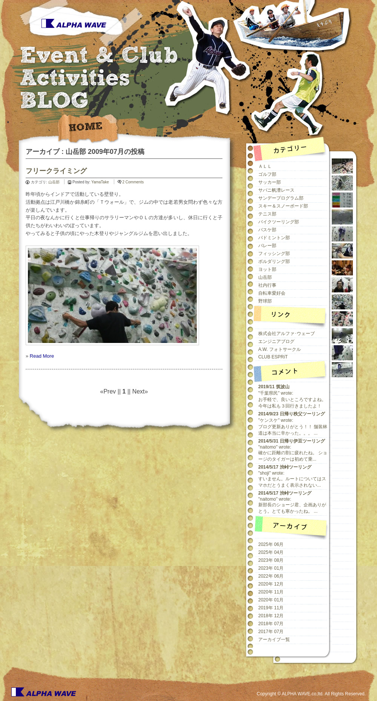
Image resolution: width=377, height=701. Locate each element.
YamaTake (100, 182)
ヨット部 (267, 269)
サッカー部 (269, 182)
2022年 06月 (271, 576)
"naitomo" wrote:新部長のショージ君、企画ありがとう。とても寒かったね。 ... (292, 502)
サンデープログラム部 (280, 198)
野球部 (265, 301)
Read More (42, 356)
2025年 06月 (271, 544)
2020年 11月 (271, 592)
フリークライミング (56, 171)
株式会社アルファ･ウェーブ (286, 333)
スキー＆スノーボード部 (283, 206)
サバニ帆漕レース (276, 190)
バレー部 (267, 245)
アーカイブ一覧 (274, 639)
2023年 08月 (271, 560)
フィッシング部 (274, 253)
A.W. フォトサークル (279, 349)
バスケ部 (267, 229)
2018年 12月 (271, 615)
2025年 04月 (271, 552)
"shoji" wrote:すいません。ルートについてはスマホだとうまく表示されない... (292, 476)
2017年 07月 (271, 631)
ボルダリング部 (274, 261)
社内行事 (267, 285)
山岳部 (54, 182)
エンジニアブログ (276, 341)
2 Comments (133, 182)
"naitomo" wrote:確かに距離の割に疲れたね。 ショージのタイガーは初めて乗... (292, 450)
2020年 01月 (271, 600)
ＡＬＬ (265, 166)
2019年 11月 (271, 607)
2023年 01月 (271, 568)
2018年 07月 (271, 623)
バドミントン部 (274, 237)
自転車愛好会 (271, 293)
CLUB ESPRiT (273, 357)
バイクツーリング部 (278, 221)
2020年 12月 (271, 584)
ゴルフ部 (267, 174)
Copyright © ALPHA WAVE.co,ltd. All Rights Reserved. (311, 693)
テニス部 (267, 214)
